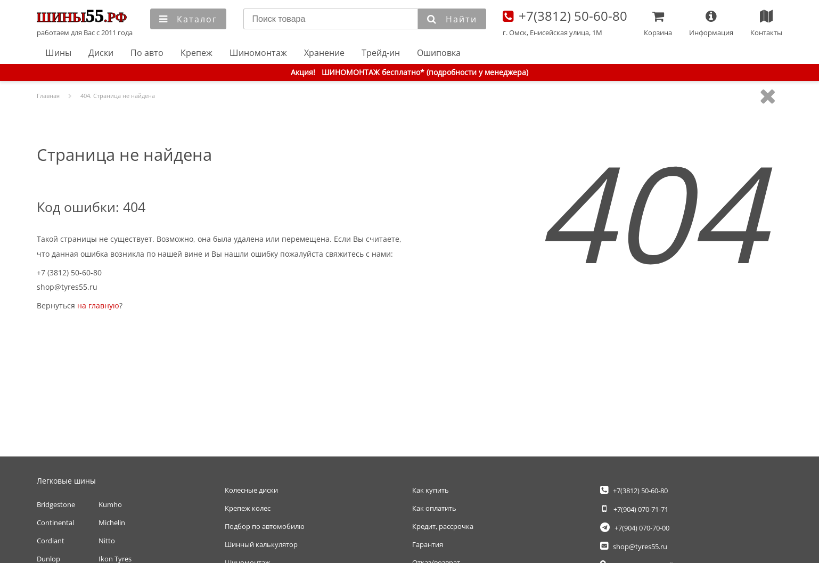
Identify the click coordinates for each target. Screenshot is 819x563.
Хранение (324, 53)
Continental (55, 522)
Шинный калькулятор (261, 544)
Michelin (112, 522)
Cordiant (50, 540)
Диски (100, 53)
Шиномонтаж (258, 53)
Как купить (430, 490)
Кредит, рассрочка (442, 526)
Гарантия (427, 544)
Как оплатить (434, 508)
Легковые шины (66, 481)
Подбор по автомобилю (265, 526)
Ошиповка (439, 53)
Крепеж (196, 53)
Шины (58, 53)
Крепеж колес (248, 508)
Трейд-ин (381, 53)
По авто (146, 53)
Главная (85, 17)
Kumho (110, 504)
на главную (98, 305)
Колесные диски (251, 490)
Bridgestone (56, 504)
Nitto (107, 540)
